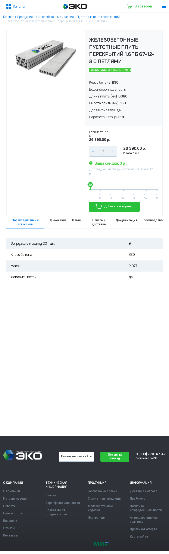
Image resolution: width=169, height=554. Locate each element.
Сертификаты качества (63, 503)
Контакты (10, 535)
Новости (9, 506)
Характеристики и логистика (25, 222)
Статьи (51, 495)
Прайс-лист (138, 498)
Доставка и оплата (143, 491)
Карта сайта (139, 536)
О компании (11, 491)
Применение (57, 220)
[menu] (164, 6)
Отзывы (76, 220)
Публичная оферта (143, 529)
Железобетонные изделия (55, 17)
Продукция (25, 17)
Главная (8, 17)
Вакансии (10, 521)
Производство (152, 220)
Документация (126, 220)
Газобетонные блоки (102, 491)
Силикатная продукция (105, 498)
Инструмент (97, 517)
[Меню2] (16, 6)
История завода (15, 498)
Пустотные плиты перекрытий (98, 17)
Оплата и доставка (99, 222)
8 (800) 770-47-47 (150, 454)
